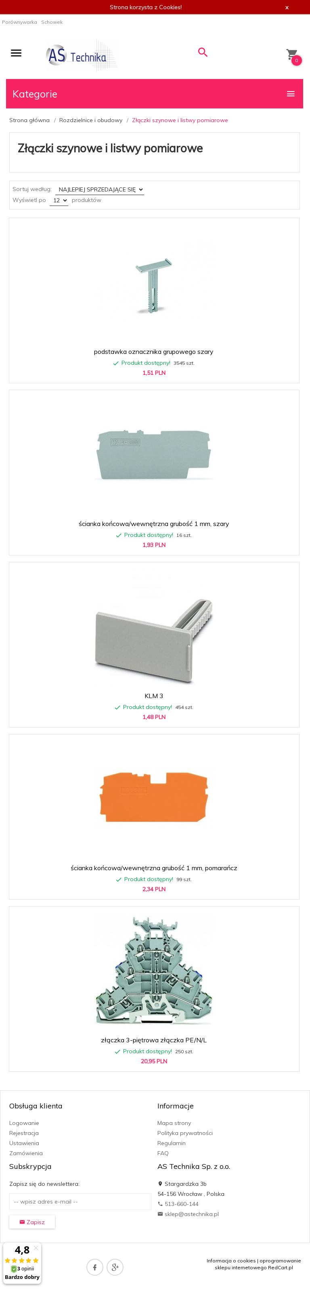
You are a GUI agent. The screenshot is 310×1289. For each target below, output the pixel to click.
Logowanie (24, 1123)
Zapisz (32, 1222)
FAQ (163, 1153)
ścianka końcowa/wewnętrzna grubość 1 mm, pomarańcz (154, 868)
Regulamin (171, 1143)
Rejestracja (24, 1133)
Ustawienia (24, 1143)
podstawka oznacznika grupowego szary (154, 351)
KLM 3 (154, 696)
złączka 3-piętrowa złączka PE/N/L (154, 1040)
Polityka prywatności (185, 1133)
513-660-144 (178, 1204)
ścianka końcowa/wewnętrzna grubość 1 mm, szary (154, 524)
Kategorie (154, 93)
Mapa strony (174, 1123)
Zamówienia (26, 1153)
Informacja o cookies (231, 1261)
